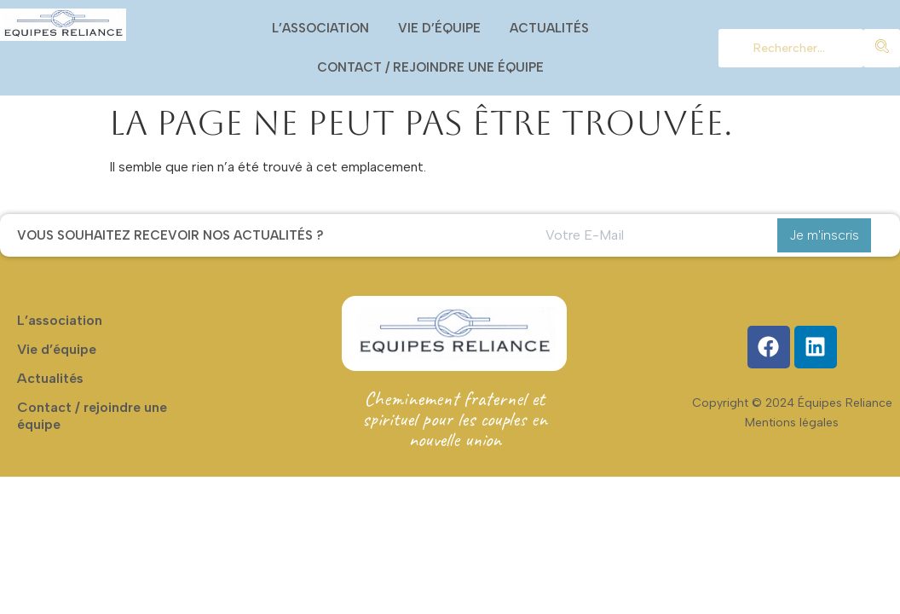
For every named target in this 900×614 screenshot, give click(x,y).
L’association (320, 28)
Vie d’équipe (439, 28)
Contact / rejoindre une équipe (430, 67)
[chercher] (790, 48)
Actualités (549, 28)
